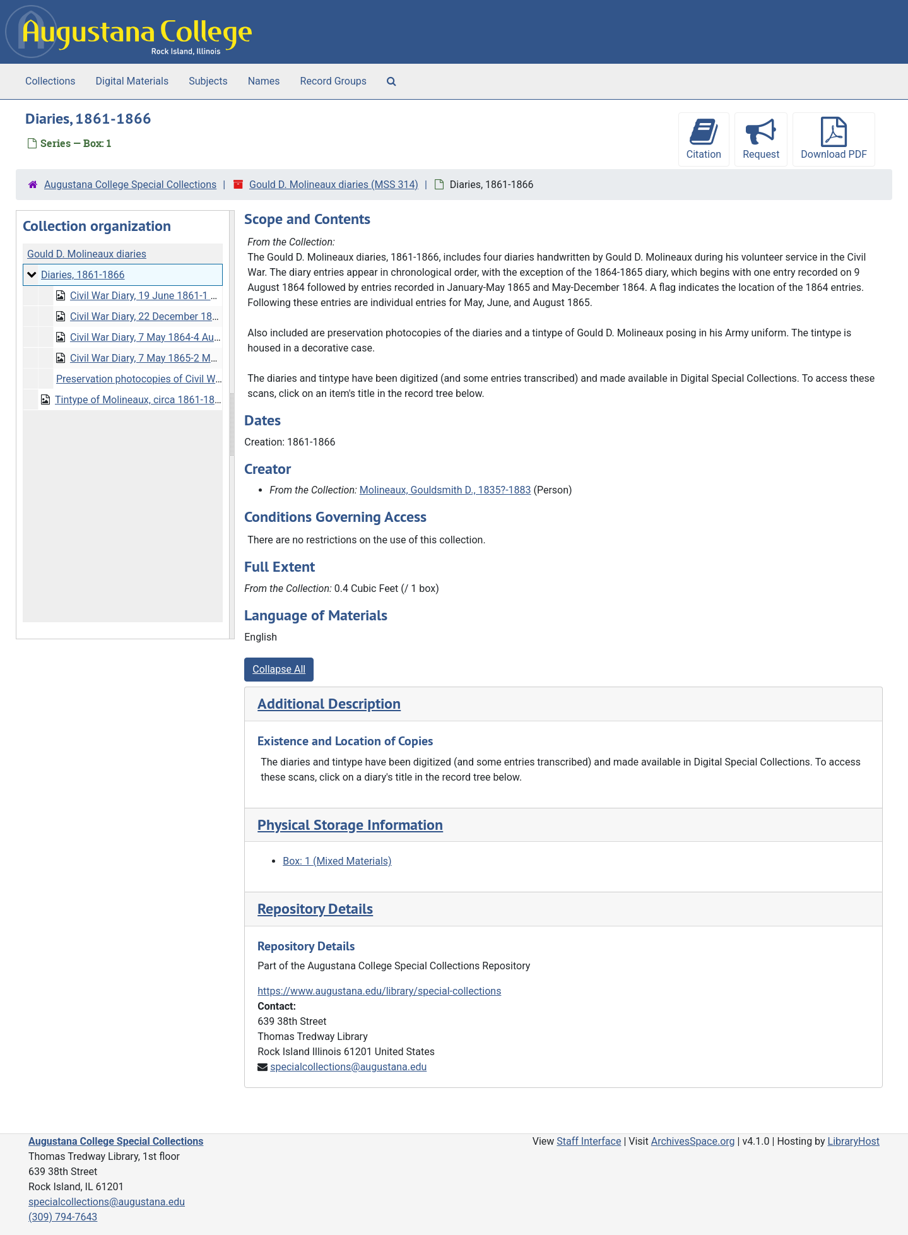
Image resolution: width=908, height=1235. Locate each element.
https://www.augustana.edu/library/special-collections (379, 991)
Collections (50, 81)
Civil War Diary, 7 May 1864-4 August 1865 (164, 337)
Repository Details (315, 908)
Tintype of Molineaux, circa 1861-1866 (140, 400)
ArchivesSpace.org (693, 1141)
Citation (704, 138)
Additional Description (329, 703)
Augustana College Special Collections (130, 185)
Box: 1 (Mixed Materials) (337, 861)
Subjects (208, 81)
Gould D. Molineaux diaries (86, 254)
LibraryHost (854, 1141)
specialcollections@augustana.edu (348, 1067)
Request (761, 138)
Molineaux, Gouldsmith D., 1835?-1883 (445, 490)
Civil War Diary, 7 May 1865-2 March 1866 (163, 358)
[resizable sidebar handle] (231, 425)
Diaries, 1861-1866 (83, 275)
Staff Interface (589, 1141)
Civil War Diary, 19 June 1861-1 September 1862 (177, 296)
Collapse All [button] (278, 669)
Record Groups (333, 81)
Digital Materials (132, 81)
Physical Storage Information (350, 824)
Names (264, 81)
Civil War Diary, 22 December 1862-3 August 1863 (181, 316)
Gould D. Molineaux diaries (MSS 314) (333, 185)
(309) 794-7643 (62, 1217)
